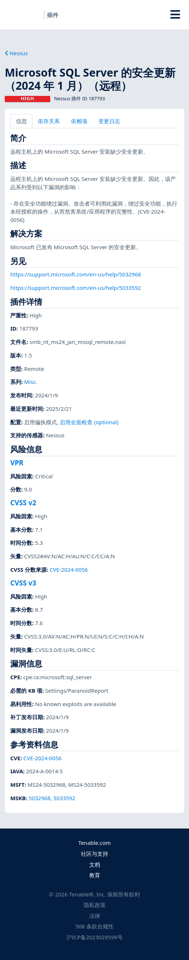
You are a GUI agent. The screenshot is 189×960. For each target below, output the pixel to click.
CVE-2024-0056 (69, 569)
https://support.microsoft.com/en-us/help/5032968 (75, 274)
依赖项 (79, 121)
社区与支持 (94, 853)
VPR (16, 462)
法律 (94, 915)
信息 (21, 121)
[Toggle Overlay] (175, 15)
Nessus (16, 53)
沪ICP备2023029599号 (94, 937)
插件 (53, 15)
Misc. (30, 381)
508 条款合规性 (94, 926)
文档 (94, 864)
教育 (94, 875)
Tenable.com (94, 842)
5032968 (40, 798)
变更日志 (109, 121)
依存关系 (49, 121)
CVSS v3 (23, 582)
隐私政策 (95, 904)
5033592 (64, 798)
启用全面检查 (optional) (89, 422)
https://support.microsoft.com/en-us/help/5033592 (75, 287)
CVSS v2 (23, 502)
